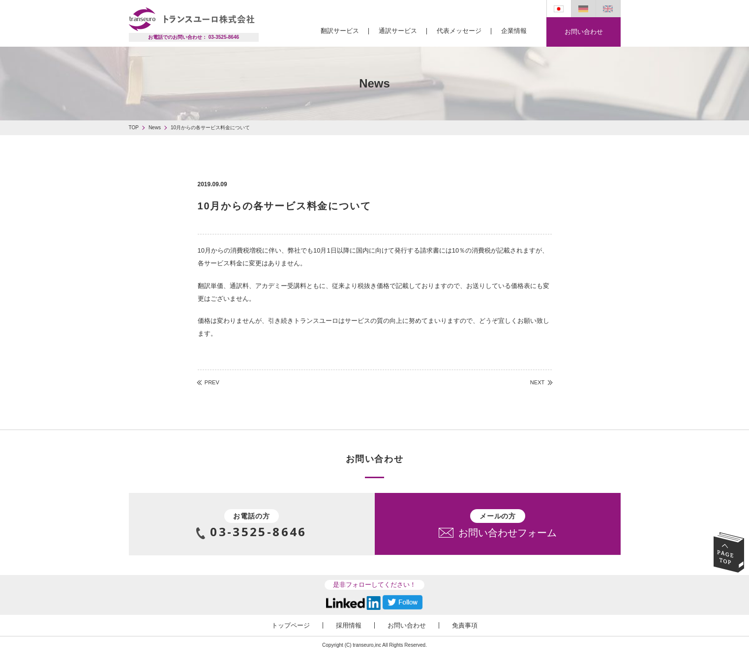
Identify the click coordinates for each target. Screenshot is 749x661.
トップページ (290, 625)
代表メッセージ (459, 30)
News (155, 127)
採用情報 (348, 625)
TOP (134, 127)
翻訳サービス (340, 30)
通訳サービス (398, 30)
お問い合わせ (583, 31)
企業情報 (514, 30)
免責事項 (465, 625)
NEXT (537, 382)
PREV (212, 382)
